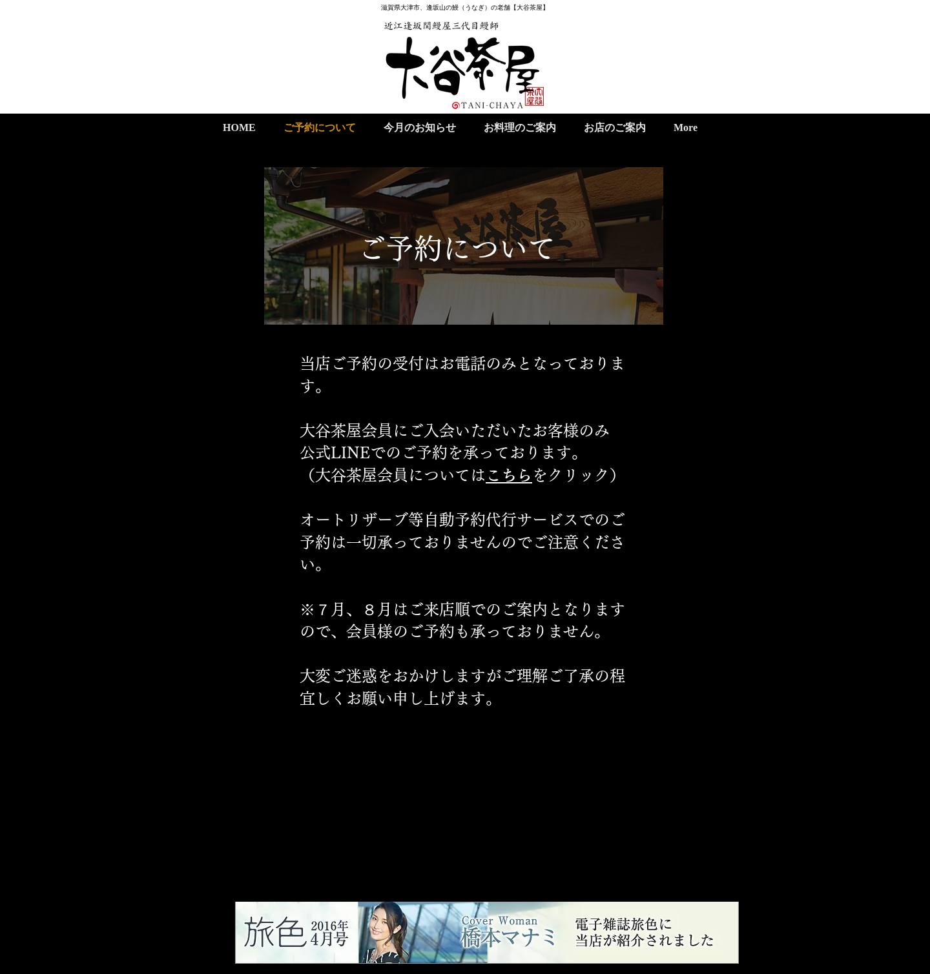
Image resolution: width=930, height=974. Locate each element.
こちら (509, 475)
